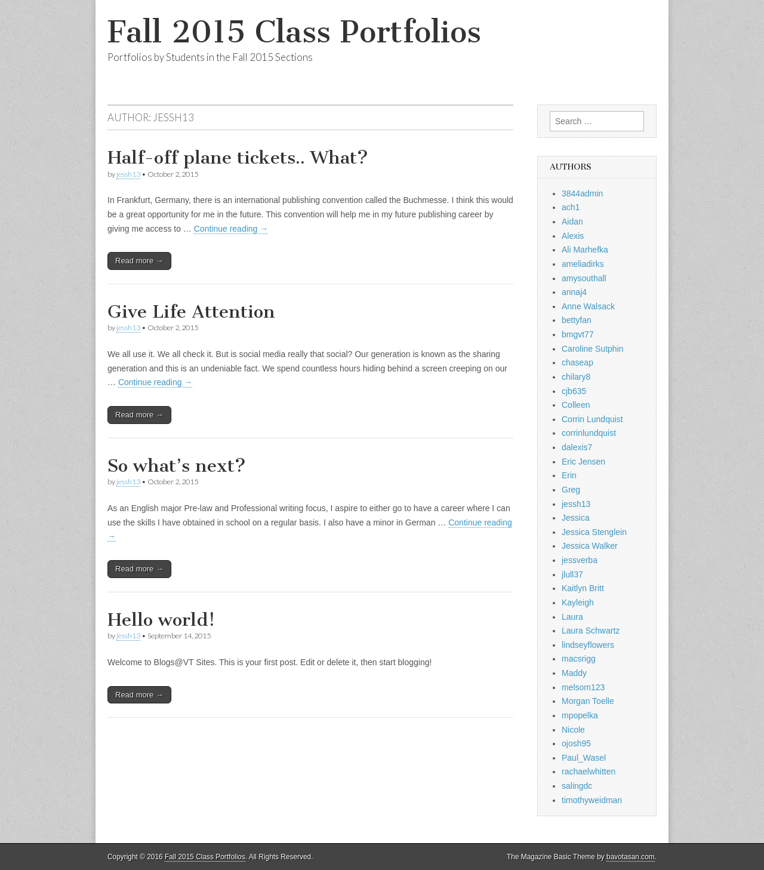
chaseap (577, 362)
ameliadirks (583, 264)
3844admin (582, 193)
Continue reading (231, 228)
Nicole (573, 729)
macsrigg (579, 658)
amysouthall (584, 278)
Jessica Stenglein (594, 532)
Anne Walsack (588, 306)
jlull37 (572, 574)
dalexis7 (577, 447)
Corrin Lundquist (592, 419)
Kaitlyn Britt (583, 588)
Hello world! (161, 620)
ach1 (571, 207)
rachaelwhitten (588, 771)
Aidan (572, 221)
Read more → (139, 260)
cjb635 (574, 391)
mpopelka (580, 715)
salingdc (577, 786)
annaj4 (574, 292)
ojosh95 (576, 743)
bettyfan (577, 320)
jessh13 (128, 174)
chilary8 (576, 377)
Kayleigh (578, 602)
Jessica (576, 517)
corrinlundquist (589, 433)
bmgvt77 (578, 334)
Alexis (573, 236)
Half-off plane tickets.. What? (237, 157)
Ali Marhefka (585, 249)
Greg (571, 489)
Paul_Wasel (584, 758)
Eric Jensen (583, 461)
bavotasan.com (630, 857)
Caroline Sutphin (593, 348)
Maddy (574, 673)
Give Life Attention (191, 311)
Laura (572, 617)
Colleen (576, 405)
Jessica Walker (590, 546)
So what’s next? (176, 465)
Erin (569, 475)
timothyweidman (592, 800)
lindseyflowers (588, 645)
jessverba (579, 560)
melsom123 (583, 687)
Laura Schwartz (591, 630)
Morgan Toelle (588, 701)
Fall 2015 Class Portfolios (294, 32)
